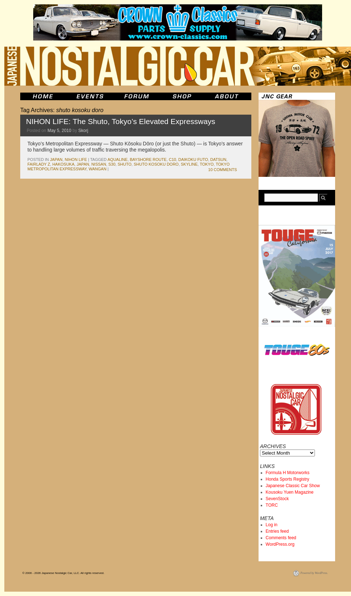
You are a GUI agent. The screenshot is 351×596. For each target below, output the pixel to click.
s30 (112, 164)
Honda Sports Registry (287, 479)
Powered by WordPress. (314, 573)
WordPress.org (280, 544)
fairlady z (38, 164)
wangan (98, 169)
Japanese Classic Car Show (293, 485)
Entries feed (277, 531)
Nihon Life (76, 159)
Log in (272, 524)
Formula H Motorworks (287, 472)
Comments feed (281, 537)
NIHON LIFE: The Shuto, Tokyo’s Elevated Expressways (120, 121)
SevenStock (277, 498)
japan (56, 159)
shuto (124, 164)
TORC (272, 505)
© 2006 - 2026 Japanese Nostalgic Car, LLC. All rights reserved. (63, 573)
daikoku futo (193, 159)
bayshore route (148, 159)
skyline (189, 164)
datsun (218, 159)
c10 (172, 159)
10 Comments (222, 169)
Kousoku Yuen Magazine (290, 492)
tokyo (206, 164)
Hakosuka (63, 164)
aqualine (118, 159)
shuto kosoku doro (156, 164)
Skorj (83, 130)
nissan (98, 164)
